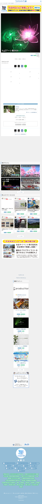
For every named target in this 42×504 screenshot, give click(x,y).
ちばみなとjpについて (8, 493)
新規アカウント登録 (18, 124)
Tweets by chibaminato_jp (21, 277)
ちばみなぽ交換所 (16, 493)
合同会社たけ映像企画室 (21, 329)
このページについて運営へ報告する (20, 134)
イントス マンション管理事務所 (21, 346)
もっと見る (20, 192)
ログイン (23, 124)
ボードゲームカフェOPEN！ (21, 310)
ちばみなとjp (21, 274)
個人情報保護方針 (28, 493)
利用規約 (23, 493)
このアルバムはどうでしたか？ (20, 115)
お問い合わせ (35, 493)
